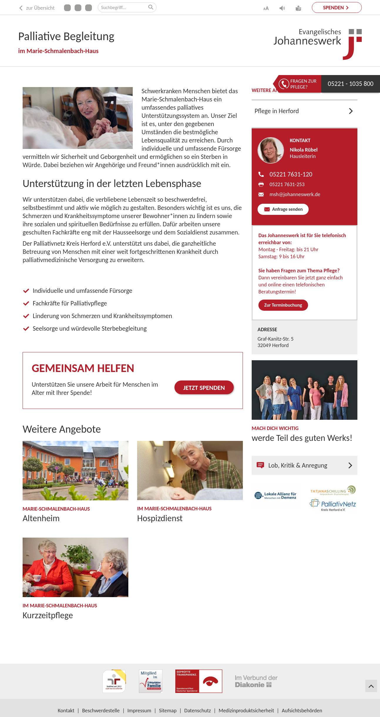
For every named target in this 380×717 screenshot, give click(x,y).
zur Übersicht (36, 8)
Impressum (139, 710)
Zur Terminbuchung (283, 305)
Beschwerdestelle (101, 710)
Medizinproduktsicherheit (246, 710)
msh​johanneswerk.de (295, 194)
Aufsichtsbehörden (302, 710)
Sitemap (168, 710)
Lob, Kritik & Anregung (292, 465)
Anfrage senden (286, 209)
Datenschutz (197, 710)
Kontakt (66, 710)
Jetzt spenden (204, 388)
